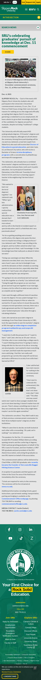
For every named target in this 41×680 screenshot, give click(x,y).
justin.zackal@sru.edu (23, 511)
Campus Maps (30, 627)
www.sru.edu (7, 486)
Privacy (19, 660)
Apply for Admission (10, 622)
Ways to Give (10, 639)
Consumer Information (29, 654)
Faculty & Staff (10, 643)
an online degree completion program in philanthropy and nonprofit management (19, 328)
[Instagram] (20, 529)
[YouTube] (10, 538)
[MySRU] (32, 9)
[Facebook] (9, 529)
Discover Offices (30, 631)
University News (30, 641)
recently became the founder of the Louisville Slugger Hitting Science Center (20, 464)
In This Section (21, 17)
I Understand (10, 676)
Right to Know (35, 660)
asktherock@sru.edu (20, 606)
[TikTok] (21, 538)
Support (18, 664)
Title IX (25, 664)
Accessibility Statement (12, 654)
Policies (26, 660)
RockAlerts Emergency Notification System (10, 633)
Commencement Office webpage (15, 499)
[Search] (37, 9)
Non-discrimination (9, 660)
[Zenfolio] (32, 538)
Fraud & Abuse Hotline (15, 657)
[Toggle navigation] (26, 9)
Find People (30, 634)
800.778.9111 (20, 612)
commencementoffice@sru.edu (14, 504)
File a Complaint (29, 657)
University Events (31, 638)
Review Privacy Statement (11, 672)
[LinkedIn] (30, 529)
